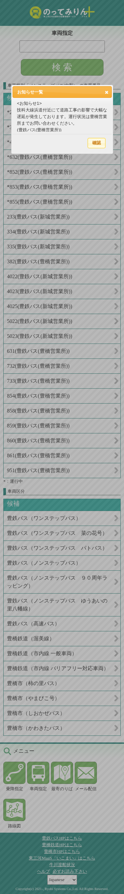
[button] (106, 92)
